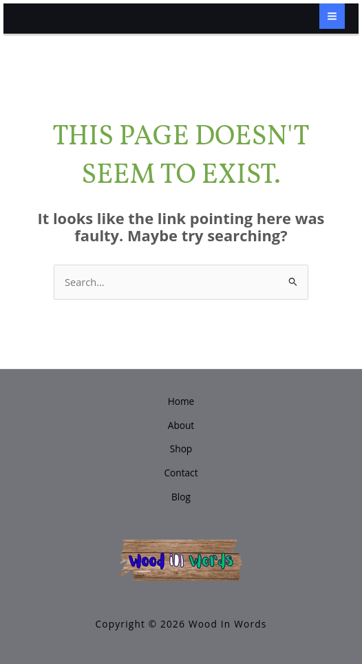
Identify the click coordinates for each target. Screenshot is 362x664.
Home (181, 401)
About (181, 425)
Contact (181, 472)
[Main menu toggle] (332, 16)
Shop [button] (181, 448)
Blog (181, 496)
